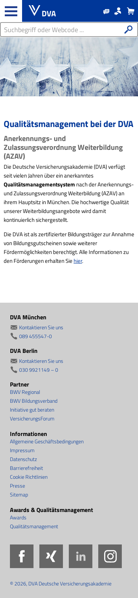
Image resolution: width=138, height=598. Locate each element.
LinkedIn (80, 556)
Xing (51, 556)
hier (78, 261)
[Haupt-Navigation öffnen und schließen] (11, 11)
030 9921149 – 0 (38, 370)
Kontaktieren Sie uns (41, 327)
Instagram (110, 556)
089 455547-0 (35, 336)
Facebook (21, 556)
